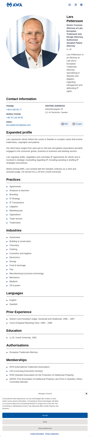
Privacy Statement (52, 434)
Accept (45, 415)
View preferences (45, 428)
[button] (86, 393)
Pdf (66, 124)
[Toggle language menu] (81, 4)
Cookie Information (37, 434)
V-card (77, 124)
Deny (45, 422)
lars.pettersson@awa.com (18, 125)
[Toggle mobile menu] (69, 4)
